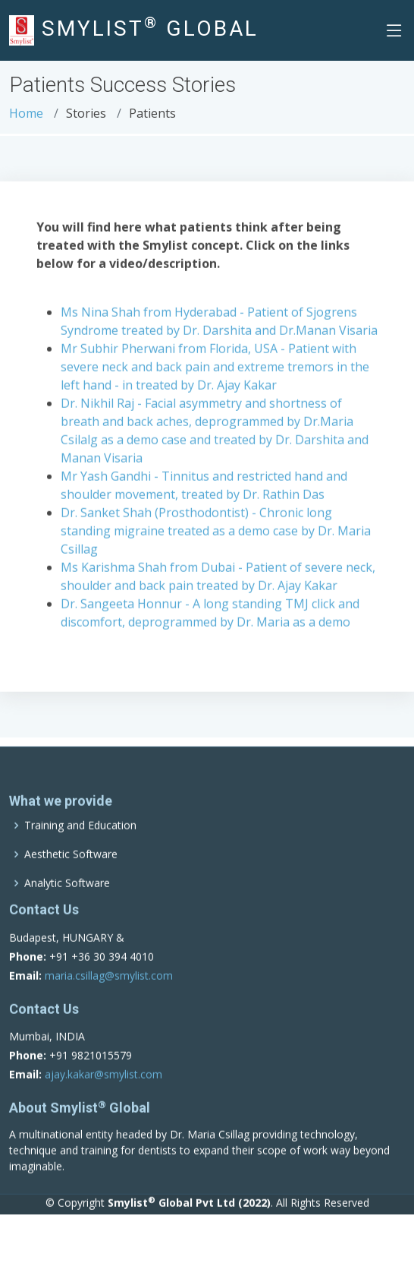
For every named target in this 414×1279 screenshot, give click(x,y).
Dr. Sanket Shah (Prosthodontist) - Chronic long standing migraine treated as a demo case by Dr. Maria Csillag (216, 535)
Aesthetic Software (71, 876)
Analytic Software (67, 905)
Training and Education (80, 847)
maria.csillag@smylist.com (109, 997)
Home (26, 113)
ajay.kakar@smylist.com (103, 1097)
